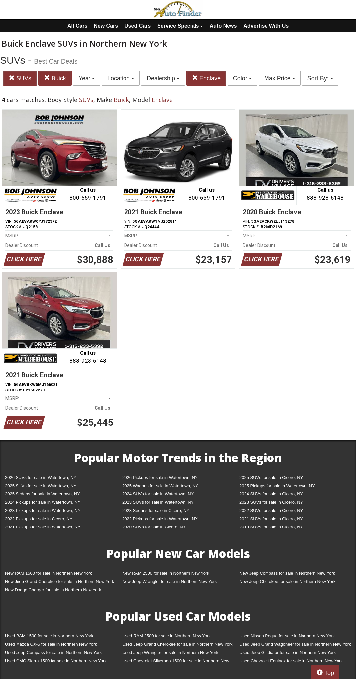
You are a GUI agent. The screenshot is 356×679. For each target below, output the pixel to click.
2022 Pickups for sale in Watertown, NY (160, 518)
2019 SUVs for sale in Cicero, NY (271, 527)
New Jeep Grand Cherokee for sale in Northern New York (59, 581)
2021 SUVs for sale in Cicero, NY (271, 518)
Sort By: (320, 78)
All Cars (77, 26)
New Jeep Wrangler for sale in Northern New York (169, 581)
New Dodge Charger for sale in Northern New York (53, 589)
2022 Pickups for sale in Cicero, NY (38, 518)
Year (87, 78)
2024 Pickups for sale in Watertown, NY (43, 502)
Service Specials (180, 26)
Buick (55, 78)
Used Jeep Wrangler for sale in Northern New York (170, 652)
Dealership (163, 78)
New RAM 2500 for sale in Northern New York (165, 573)
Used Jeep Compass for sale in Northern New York (53, 652)
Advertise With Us (266, 26)
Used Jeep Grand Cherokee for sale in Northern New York (177, 644)
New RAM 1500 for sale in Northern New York (48, 573)
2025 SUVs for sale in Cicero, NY (271, 477)
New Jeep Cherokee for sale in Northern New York (287, 581)
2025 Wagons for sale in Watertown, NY (160, 485)
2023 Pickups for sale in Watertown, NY (43, 510)
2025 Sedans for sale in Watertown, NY (42, 494)
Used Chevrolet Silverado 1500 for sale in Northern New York (175, 662)
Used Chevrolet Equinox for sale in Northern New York (291, 660)
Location (120, 78)
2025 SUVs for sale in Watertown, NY (40, 485)
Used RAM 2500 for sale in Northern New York (166, 635)
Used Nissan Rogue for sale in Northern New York (287, 635)
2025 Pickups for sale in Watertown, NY (277, 485)
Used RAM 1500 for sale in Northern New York (49, 635)
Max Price (279, 78)
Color (242, 78)
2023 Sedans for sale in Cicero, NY (155, 510)
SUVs (20, 78)
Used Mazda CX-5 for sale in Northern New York (51, 644)
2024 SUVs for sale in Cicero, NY (271, 494)
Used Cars (138, 26)
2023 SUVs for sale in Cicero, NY (271, 502)
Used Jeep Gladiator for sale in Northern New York (287, 652)
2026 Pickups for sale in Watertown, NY (160, 477)
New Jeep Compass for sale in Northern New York (287, 573)
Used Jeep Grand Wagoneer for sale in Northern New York (295, 644)
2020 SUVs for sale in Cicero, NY (154, 527)
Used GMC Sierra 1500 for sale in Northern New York (56, 660)
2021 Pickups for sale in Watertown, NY (43, 527)
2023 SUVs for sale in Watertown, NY (158, 502)
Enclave (206, 78)
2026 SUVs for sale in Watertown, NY (40, 477)
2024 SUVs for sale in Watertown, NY (158, 494)
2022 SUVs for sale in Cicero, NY (271, 510)
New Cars (106, 26)
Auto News (223, 26)
